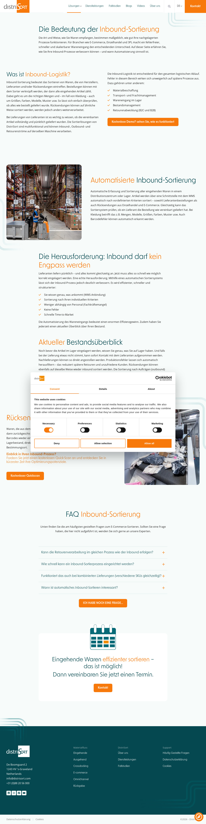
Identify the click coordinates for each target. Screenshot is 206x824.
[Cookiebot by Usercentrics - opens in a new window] (158, 378)
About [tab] (151, 389)
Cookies (167, 766)
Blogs (129, 6)
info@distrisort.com (18, 778)
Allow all (149, 443)
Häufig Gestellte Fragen (176, 753)
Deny (57, 443)
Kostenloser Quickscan (25, 475)
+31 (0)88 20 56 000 (17, 783)
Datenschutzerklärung (175, 759)
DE (178, 6)
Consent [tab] (55, 389)
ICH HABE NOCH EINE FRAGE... (103, 603)
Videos (141, 6)
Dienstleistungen (94, 6)
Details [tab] (103, 389)
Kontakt (195, 6)
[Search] (168, 6)
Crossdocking (80, 766)
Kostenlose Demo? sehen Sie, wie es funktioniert (143, 121)
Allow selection (103, 443)
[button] (81, 6)
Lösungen (74, 6)
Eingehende (80, 753)
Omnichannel (81, 779)
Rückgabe (79, 786)
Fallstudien (115, 6)
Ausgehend (79, 759)
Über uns (155, 6)
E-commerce (80, 773)
